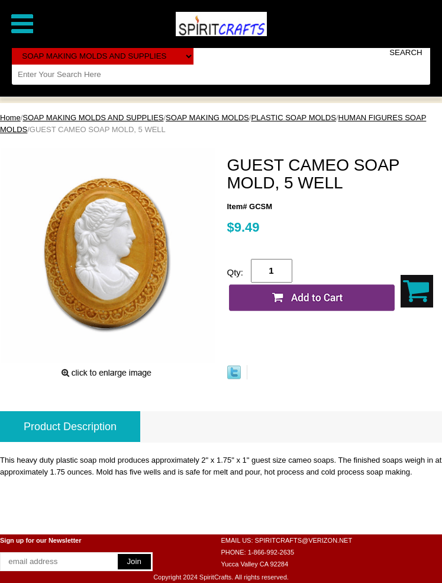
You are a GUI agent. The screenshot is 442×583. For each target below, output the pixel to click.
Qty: (235, 272)
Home (10, 117)
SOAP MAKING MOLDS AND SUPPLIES (92, 117)
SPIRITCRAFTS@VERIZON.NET (304, 540)
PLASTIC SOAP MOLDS (293, 117)
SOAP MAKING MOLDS (207, 117)
